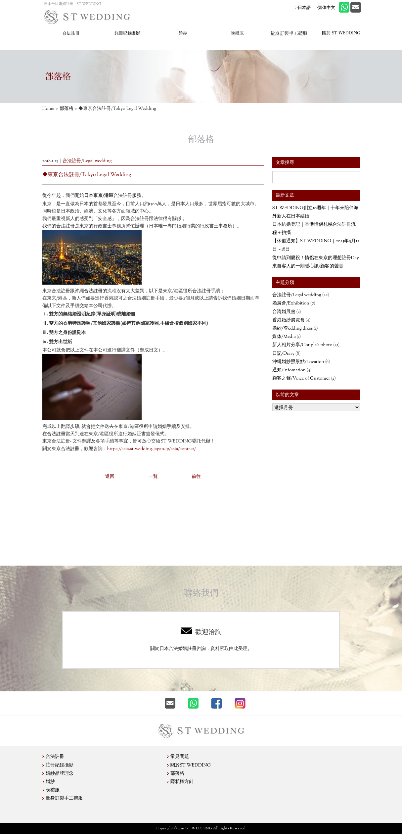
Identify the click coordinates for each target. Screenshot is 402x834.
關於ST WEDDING (190, 765)
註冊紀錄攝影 (59, 765)
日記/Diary (283, 353)
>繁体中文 (325, 7)
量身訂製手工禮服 (64, 798)
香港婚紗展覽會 (288, 320)
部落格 (66, 109)
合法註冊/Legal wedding (296, 295)
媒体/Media (284, 337)
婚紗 (50, 782)
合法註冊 (55, 757)
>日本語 (303, 7)
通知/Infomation (289, 370)
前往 (196, 477)
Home (48, 109)
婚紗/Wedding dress (292, 328)
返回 (109, 477)
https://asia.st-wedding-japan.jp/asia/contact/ (151, 449)
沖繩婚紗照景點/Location (298, 362)
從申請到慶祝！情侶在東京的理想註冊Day (315, 258)
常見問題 (179, 757)
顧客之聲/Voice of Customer (301, 378)
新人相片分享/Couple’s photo (302, 345)
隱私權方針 (182, 782)
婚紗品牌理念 (59, 773)
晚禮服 (53, 790)
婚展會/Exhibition (290, 303)
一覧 (153, 477)
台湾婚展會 (283, 312)
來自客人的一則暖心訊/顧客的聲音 (308, 266)
